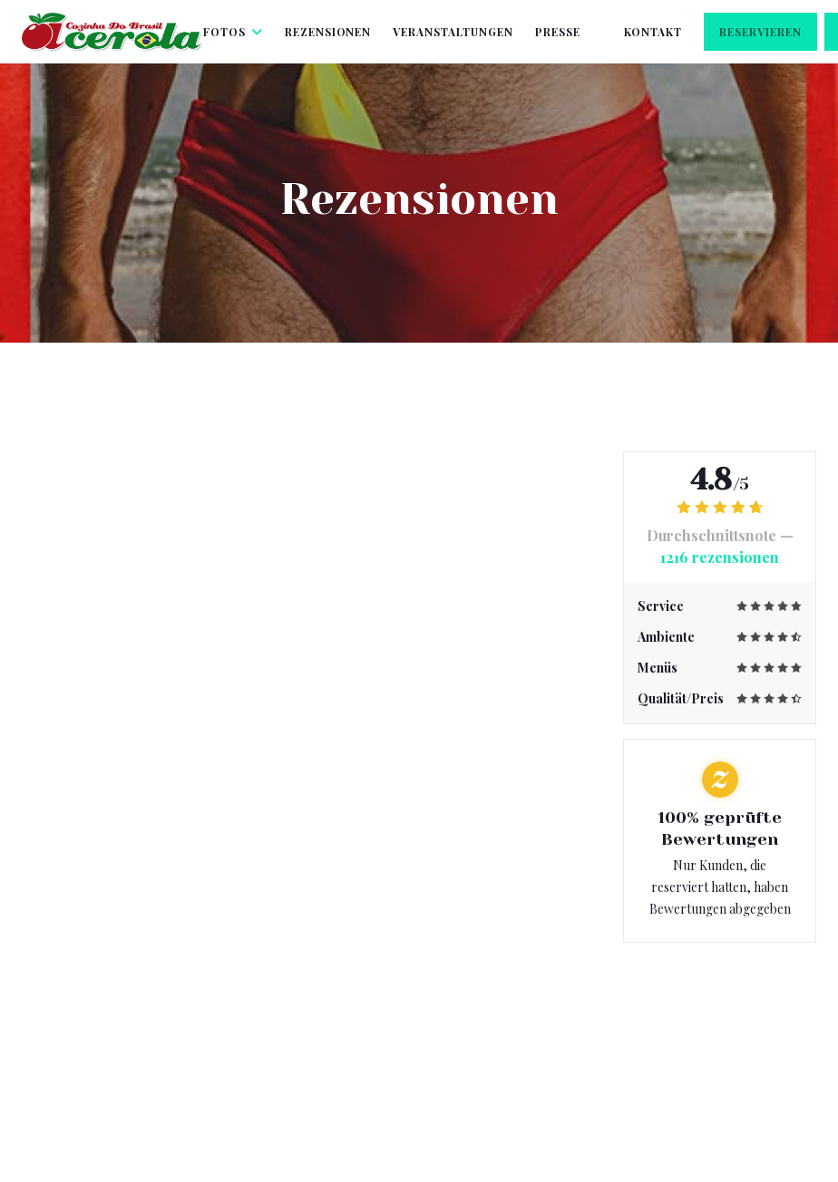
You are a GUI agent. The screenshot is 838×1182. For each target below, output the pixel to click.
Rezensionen (328, 31)
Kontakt (653, 31)
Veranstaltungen (452, 31)
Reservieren (760, 31)
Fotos (233, 31)
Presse (557, 31)
